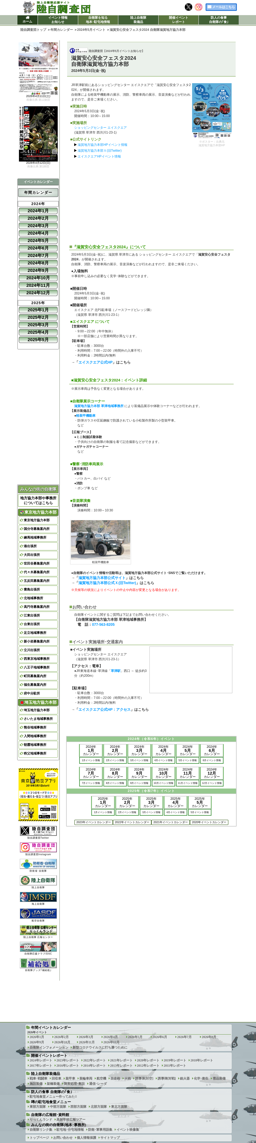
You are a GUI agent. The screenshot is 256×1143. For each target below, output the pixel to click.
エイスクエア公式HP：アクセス (104, 710)
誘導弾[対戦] (167, 1078)
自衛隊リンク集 (41, 1129)
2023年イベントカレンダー (93, 822)
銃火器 (185, 1078)
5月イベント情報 (188, 760)
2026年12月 (111, 1042)
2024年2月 (38, 218)
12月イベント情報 (212, 783)
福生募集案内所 (35, 684)
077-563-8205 (103, 625)
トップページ (39, 1137)
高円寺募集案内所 (37, 606)
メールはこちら (223, 7)
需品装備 (219, 1078)
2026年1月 (37, 1037)
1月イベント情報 (91, 760)
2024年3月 (38, 225)
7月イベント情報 (91, 783)
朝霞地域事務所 (35, 744)
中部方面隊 (58, 1106)
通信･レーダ (98, 1083)
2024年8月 (38, 262)
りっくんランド (41, 1119)
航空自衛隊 (38, 915)
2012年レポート (148, 1065)
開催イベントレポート (178, 20)
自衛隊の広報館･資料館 (50, 1115)
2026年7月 (184, 1037)
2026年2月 (61, 1037)
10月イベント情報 (163, 783)
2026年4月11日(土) (38, 96)
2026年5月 (135, 1037)
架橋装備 (53, 1083)
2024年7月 (38, 255)
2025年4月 (38, 332)
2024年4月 (38, 233)
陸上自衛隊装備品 (138, 20)
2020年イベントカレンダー (209, 822)
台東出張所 (32, 624)
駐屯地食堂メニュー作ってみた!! (53, 1096)
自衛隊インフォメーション (49, 1047)
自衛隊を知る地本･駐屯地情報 (98, 20)
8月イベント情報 (115, 783)
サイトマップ (110, 1137)
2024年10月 (38, 277)
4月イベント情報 (163, 760)
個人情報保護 (86, 1137)
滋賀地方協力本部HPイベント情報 (102, 144)
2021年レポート (121, 1060)
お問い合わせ (63, 1137)
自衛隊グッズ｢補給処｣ (38, 965)
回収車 (56, 1078)
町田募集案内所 (35, 676)
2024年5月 (38, 240)
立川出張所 (32, 650)
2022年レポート (94, 1060)
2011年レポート (175, 1065)
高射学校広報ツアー (70, 1119)
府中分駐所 (32, 693)
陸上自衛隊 (38, 882)
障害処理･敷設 (74, 1083)
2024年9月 (38, 270)
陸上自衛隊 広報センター (38, 932)
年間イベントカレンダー (51, 1028)
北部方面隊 (99, 1106)
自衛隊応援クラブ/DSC (38, 948)
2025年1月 (38, 309)
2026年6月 (160, 1037)
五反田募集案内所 (37, 580)
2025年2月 (38, 317)
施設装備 (36, 1083)
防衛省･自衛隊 (38, 865)
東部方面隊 (38, 1106)
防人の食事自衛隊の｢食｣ (218, 20)
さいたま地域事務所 (38, 718)
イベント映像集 (128, 1129)
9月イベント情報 (139, 783)
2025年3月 (38, 324)
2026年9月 (37, 1042)
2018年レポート (201, 1060)
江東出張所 (32, 615)
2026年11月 (87, 1042)
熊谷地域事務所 (35, 727)
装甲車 (70, 1078)
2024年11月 (38, 285)
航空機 (101, 1078)
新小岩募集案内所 (37, 641)
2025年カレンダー (103, 802)
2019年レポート (175, 1060)
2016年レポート (67, 1065)
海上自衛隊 (38, 898)
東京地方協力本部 (38, 512)
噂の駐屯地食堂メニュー (51, 1102)
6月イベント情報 (212, 760)
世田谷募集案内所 (37, 563)
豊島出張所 (32, 589)
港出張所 (30, 546)
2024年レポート (41, 1060)
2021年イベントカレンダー (170, 822)
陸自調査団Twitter (38, 832)
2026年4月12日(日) (38, 163)
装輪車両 (85, 1078)
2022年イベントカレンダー (132, 822)
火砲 (127, 1078)
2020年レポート (148, 1060)
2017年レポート (41, 1065)
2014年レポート (94, 1065)
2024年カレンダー (91, 750)
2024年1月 (38, 210)
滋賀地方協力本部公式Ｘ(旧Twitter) (107, 583)
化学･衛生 (201, 1078)
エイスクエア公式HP (95, 362)
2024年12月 (38, 292)
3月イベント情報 (139, 760)
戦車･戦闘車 (38, 1078)
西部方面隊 (78, 1106)
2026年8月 (209, 1037)
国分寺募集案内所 (37, 529)
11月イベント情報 (187, 783)
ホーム (27, 21)
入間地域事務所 (35, 736)
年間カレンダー (38, 193)
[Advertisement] (151, 199)
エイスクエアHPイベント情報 (99, 156)
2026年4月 (110, 1037)
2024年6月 (38, 248)
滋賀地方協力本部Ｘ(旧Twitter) (100, 150)
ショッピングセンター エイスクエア (100, 127)
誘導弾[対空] (144, 1078)
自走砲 (115, 1078)
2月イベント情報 (115, 760)
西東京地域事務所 (37, 658)
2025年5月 (38, 339)
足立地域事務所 (35, 632)
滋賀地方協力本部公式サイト (102, 578)
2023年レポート (67, 1060)
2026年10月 (62, 1042)
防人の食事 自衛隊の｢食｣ (51, 1092)
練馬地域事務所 (35, 537)
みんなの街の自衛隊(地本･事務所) (58, 1125)
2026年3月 (86, 1037)
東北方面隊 (119, 1106)
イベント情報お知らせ (58, 20)
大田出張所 (32, 554)
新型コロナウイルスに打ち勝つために (100, 1047)
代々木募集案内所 (37, 572)
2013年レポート (121, 1065)
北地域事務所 (33, 598)
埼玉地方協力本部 (38, 702)
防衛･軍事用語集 (100, 1129)
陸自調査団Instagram (38, 849)
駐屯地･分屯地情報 (70, 1129)
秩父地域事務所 (35, 753)
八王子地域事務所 (37, 667)
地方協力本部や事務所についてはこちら (38, 500)
